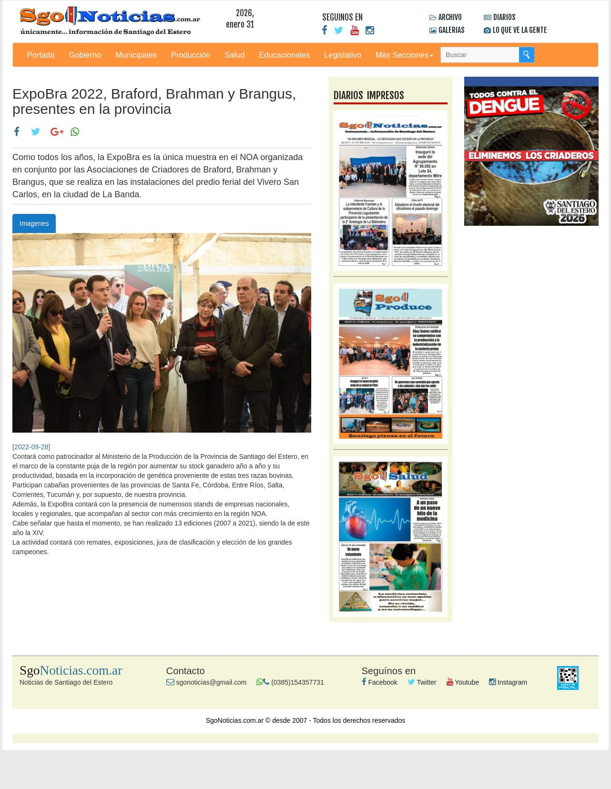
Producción (190, 55)
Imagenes (34, 223)
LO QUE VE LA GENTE (520, 30)
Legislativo (342, 55)
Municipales (136, 55)
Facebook (379, 682)
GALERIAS (451, 30)
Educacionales (284, 55)
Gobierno (85, 55)
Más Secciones (404, 55)
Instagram (508, 682)
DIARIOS (504, 17)
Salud (234, 55)
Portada (41, 55)
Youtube (463, 682)
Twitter (422, 682)
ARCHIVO (450, 17)
